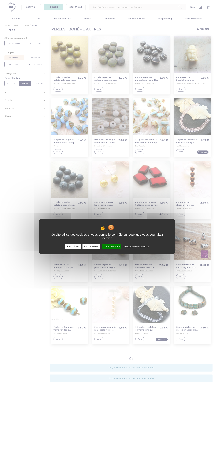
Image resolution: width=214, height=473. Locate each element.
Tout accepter (111, 246)
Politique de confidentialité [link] (136, 246)
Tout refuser (73, 246)
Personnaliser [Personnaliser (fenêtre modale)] (91, 246)
